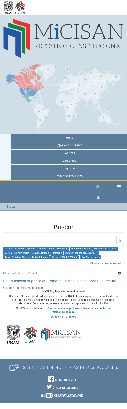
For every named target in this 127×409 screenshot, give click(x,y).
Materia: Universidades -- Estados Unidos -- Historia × (33, 253)
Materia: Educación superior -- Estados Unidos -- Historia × (35, 248)
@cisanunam (65, 387)
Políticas (69, 153)
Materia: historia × (80, 248)
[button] (98, 186)
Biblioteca (69, 161)
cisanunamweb (68, 395)
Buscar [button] (12, 206)
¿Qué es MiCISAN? (69, 145)
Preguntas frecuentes (69, 176)
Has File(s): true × (90, 257)
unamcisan (65, 379)
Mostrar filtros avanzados (107, 263)
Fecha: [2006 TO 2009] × (64, 257)
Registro (69, 168)
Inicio (69, 138)
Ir (120, 240)
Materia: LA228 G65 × (105, 248)
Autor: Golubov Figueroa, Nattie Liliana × (26, 257)
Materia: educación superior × (81, 253)
